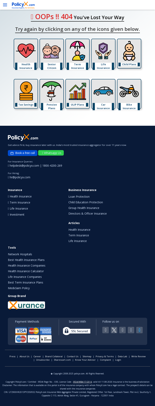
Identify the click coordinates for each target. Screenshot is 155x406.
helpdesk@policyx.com (24, 165)
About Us (24, 356)
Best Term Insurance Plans (25, 282)
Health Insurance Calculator (26, 271)
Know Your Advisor (85, 359)
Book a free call (22, 153)
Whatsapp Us (51, 153)
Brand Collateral (54, 356)
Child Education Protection (85, 202)
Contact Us (72, 356)
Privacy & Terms (105, 356)
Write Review (138, 356)
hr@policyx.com (19, 177)
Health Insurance (79, 230)
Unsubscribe (43, 359)
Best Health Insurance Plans (26, 260)
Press (12, 356)
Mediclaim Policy (19, 288)
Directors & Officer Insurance (87, 213)
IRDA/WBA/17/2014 (82, 381)
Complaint (105, 359)
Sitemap (87, 356)
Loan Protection (79, 196)
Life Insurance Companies (25, 277)
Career (37, 356)
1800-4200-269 (52, 165)
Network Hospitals (20, 254)
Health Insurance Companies (26, 265)
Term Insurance (78, 235)
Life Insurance (77, 241)
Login (118, 359)
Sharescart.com (62, 359)
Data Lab (122, 356)
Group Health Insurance (83, 208)
